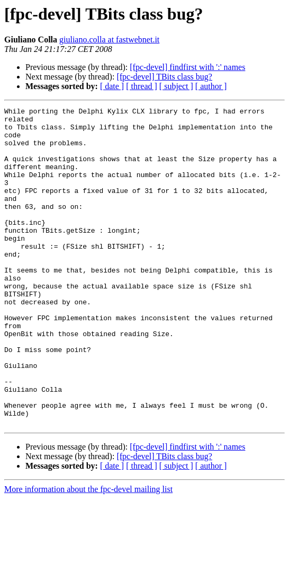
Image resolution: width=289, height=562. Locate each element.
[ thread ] (141, 86)
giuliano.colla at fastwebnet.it (109, 39)
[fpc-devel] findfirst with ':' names (187, 67)
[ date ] (112, 86)
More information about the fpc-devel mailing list (88, 552)
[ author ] (211, 86)
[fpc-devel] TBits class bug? (164, 76)
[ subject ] (176, 86)
